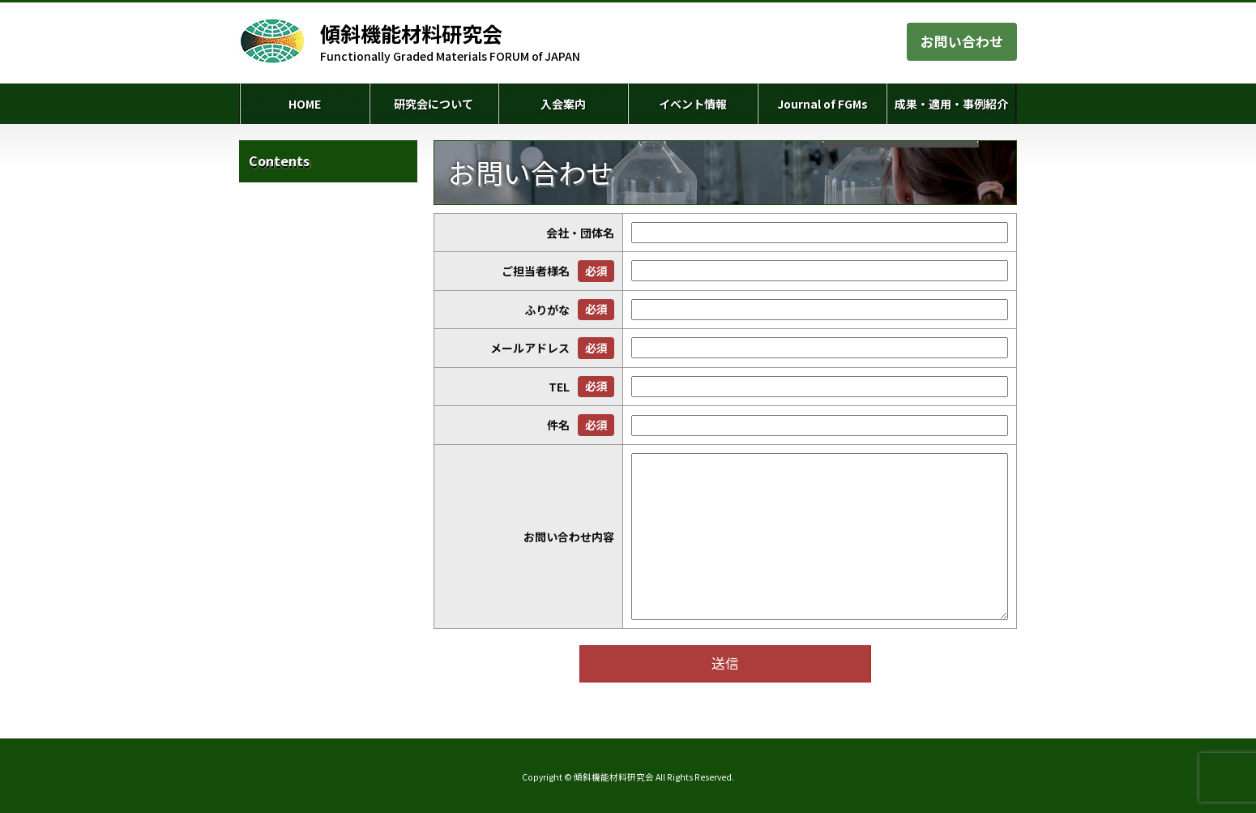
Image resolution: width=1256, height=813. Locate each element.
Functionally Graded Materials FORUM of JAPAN (450, 42)
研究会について (433, 104)
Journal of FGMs (822, 104)
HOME (304, 104)
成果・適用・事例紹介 (951, 104)
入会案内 (563, 104)
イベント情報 (693, 104)
